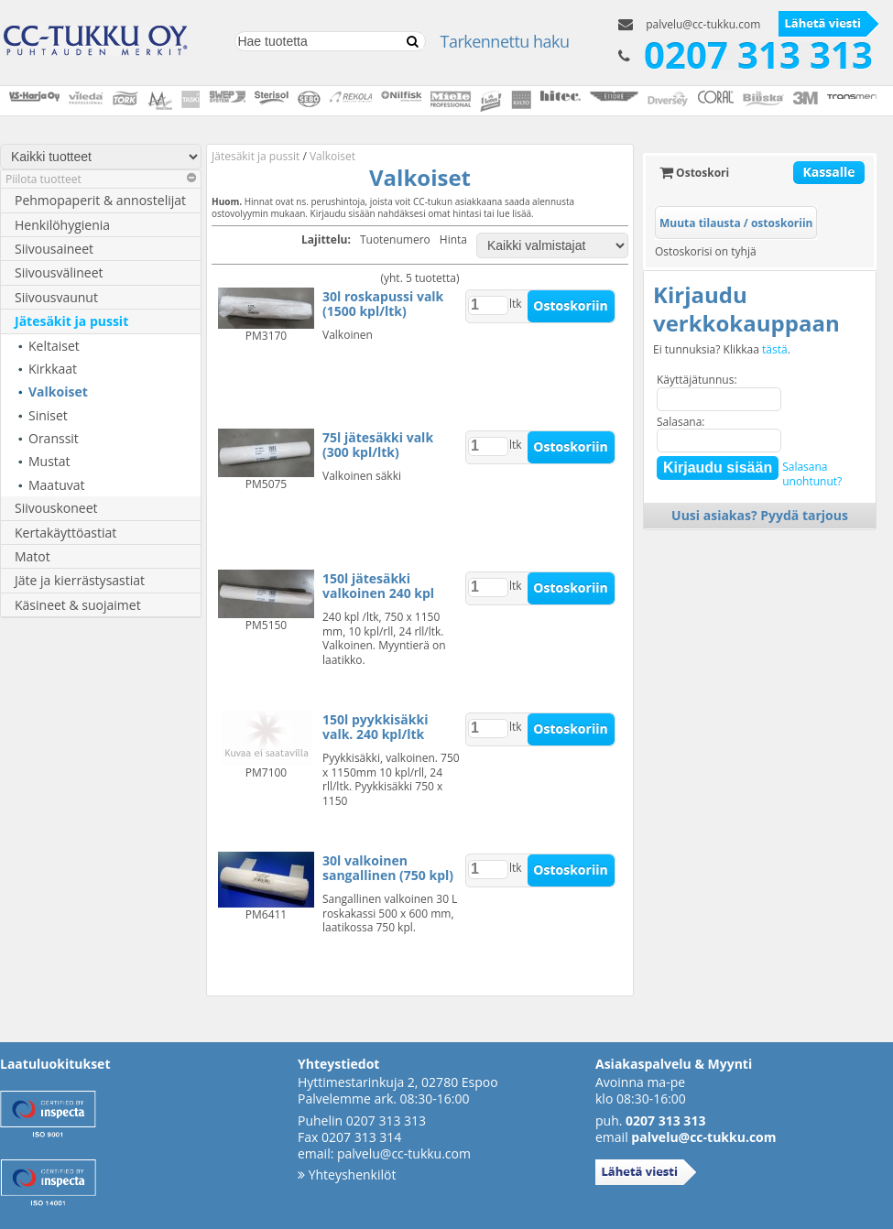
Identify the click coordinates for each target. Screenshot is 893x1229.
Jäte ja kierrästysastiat (80, 580)
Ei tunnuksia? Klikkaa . (721, 350)
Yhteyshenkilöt (347, 1174)
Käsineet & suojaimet (78, 605)
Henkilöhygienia (62, 225)
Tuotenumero (395, 240)
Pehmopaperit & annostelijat (100, 200)
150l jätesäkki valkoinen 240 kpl (378, 586)
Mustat (49, 461)
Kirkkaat (52, 368)
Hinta (453, 240)
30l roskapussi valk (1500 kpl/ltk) (382, 304)
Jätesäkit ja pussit (71, 321)
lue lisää (513, 213)
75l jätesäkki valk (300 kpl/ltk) (377, 445)
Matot (32, 556)
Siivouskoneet (56, 508)
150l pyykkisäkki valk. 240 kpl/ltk (375, 727)
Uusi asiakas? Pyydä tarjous (759, 515)
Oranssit (53, 438)
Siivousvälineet (59, 272)
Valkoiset (58, 391)
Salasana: (681, 422)
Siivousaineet (54, 249)
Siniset (48, 415)
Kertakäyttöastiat (65, 532)
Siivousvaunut (56, 297)
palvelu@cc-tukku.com (703, 24)
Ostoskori (694, 172)
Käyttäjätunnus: (697, 379)
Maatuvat (56, 485)
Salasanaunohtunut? (812, 474)
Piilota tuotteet (100, 179)
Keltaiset (54, 346)
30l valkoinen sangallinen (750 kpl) (387, 868)
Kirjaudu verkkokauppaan (746, 308)
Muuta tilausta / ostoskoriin (735, 223)
